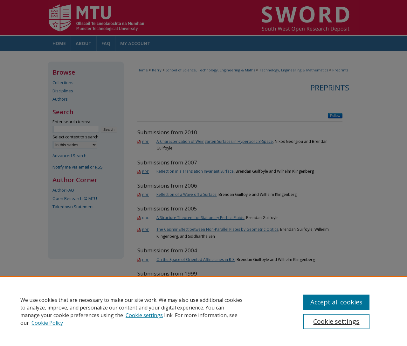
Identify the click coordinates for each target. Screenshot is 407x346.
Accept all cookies (336, 302)
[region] (203, 311)
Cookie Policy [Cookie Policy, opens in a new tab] (47, 322)
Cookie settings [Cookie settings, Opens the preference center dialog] (336, 321)
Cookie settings (144, 315)
